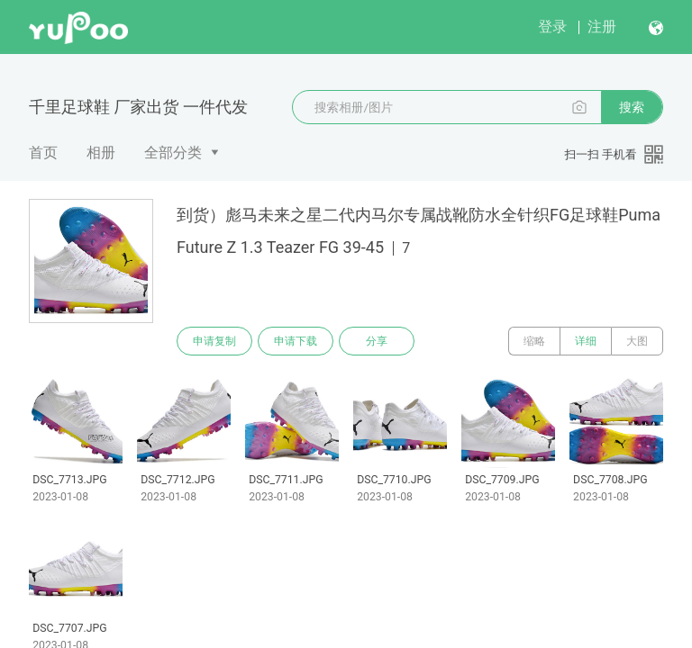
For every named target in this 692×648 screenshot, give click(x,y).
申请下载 (295, 341)
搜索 (631, 107)
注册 (601, 26)
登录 (552, 26)
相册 (100, 152)
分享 (376, 341)
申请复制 (214, 341)
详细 (585, 341)
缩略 (534, 341)
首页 (43, 152)
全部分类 (173, 152)
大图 (637, 341)
